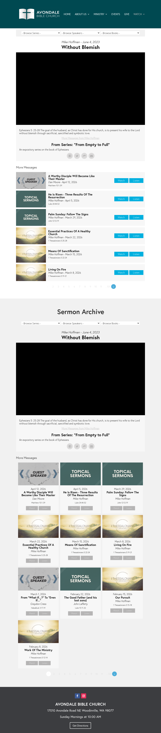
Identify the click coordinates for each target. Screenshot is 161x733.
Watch (121, 180)
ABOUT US (80, 14)
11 (101, 286)
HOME (67, 14)
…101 (107, 286)
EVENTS (115, 14)
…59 (108, 673)
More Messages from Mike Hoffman (80, 138)
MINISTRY (99, 14)
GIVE (126, 14)
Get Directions (80, 725)
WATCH (137, 14)
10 (95, 286)
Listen (136, 180)
